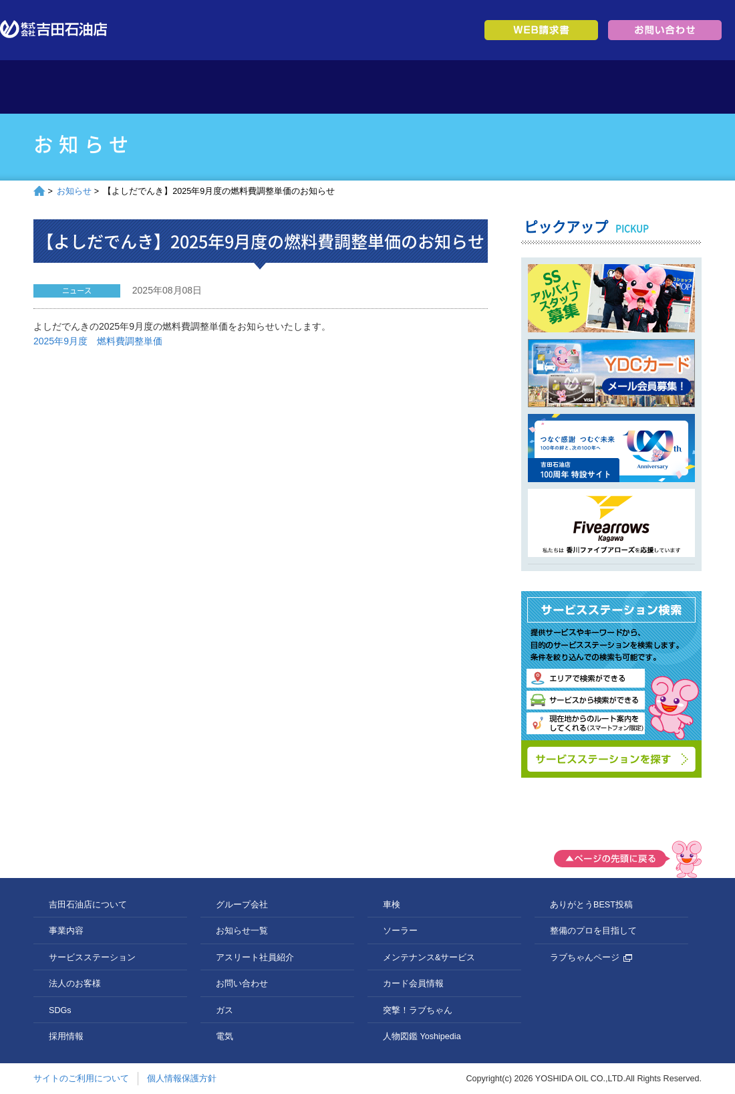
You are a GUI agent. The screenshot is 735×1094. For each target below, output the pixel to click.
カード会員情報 (413, 983)
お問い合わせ (242, 983)
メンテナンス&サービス (429, 957)
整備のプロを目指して (593, 931)
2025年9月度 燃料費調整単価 (97, 341)
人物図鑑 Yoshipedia (422, 1036)
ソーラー (400, 931)
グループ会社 (660, 87)
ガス (224, 1010)
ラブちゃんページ (591, 957)
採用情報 (576, 87)
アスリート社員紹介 (255, 957)
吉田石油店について (158, 87)
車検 (391, 904)
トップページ (75, 87)
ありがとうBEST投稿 (591, 904)
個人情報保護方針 (181, 1078)
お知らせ (74, 191)
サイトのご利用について (81, 1078)
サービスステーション (326, 87)
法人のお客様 (409, 87)
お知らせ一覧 (242, 931)
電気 (224, 1036)
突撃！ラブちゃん (417, 1010)
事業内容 (242, 87)
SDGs (493, 87)
